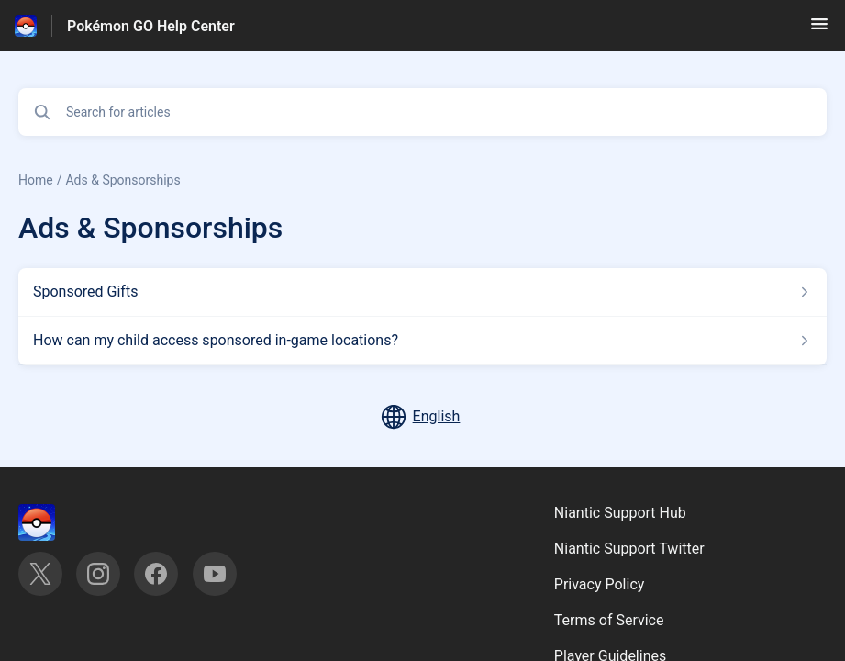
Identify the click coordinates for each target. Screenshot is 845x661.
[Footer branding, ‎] (55, 522)
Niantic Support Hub (620, 512)
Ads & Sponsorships (122, 180)
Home (35, 180)
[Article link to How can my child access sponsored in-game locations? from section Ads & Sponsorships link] (422, 341)
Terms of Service (609, 620)
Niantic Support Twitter (629, 548)
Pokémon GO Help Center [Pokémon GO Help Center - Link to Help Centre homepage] (151, 26)
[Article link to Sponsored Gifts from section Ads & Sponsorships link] (422, 292)
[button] (819, 30)
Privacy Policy (599, 584)
